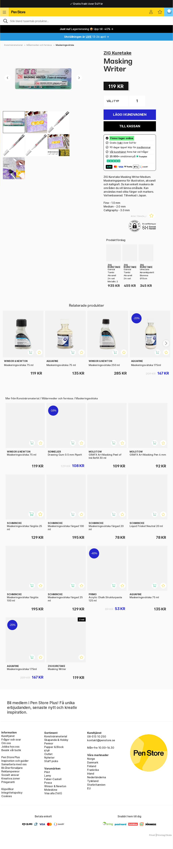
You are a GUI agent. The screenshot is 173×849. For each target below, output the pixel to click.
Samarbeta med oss (14, 764)
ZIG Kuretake (117, 52)
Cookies (6, 796)
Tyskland (92, 781)
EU (89, 788)
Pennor (48, 743)
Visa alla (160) (53, 793)
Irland (90, 773)
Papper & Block (54, 747)
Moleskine (50, 789)
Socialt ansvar (10, 775)
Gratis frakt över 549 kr (86, 3)
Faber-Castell (52, 779)
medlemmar (143, 147)
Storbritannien (96, 784)
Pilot (47, 772)
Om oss (6, 743)
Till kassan (129, 126)
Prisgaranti (8, 782)
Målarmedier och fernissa (39, 45)
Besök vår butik (11, 750)
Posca (48, 782)
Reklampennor (10, 771)
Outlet (48, 754)
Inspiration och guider (15, 760)
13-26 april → (86, 36)
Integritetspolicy (11, 792)
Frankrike (93, 770)
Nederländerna (96, 777)
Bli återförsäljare (12, 768)
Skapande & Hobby (56, 740)
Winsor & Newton (55, 786)
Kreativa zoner (10, 778)
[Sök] (86, 20)
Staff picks (51, 761)
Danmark (92, 762)
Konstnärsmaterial (13, 45)
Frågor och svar (11, 739)
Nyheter (49, 757)
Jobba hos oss (10, 746)
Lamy (47, 775)
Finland (91, 766)
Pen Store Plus (10, 757)
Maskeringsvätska (65, 45)
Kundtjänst (8, 736)
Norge (91, 758)
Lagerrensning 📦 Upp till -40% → (86, 29)
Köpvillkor (7, 789)
